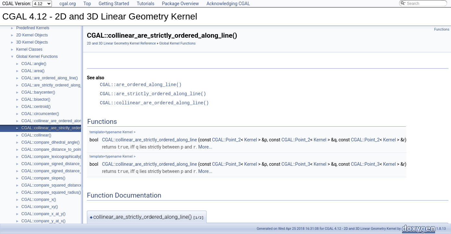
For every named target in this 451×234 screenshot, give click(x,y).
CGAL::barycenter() (38, 92)
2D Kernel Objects (32, 35)
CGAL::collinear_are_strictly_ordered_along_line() (64, 128)
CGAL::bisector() (35, 99)
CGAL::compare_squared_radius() (51, 192)
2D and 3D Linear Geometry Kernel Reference (121, 43)
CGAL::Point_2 (226, 139)
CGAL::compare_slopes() (43, 178)
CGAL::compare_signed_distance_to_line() (58, 164)
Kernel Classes (29, 49)
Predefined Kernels (32, 28)
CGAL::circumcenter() (40, 113)
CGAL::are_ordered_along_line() (49, 78)
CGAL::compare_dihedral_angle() (50, 142)
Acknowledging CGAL (228, 3)
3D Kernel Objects (32, 42)
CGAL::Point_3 (226, 163)
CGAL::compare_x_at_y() (43, 214)
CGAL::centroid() (36, 106)
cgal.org (67, 3)
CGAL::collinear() (36, 135)
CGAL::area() (32, 71)
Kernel (250, 139)
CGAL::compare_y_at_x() (43, 221)
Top (87, 3)
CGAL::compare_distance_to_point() (53, 149)
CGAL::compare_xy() (39, 206)
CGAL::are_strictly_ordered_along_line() (56, 85)
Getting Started (114, 3)
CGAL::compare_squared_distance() (53, 185)
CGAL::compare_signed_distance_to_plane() (60, 171)
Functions (441, 29)
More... (205, 147)
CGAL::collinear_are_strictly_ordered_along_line (149, 139)
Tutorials (145, 3)
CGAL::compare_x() (38, 199)
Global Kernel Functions (37, 56)
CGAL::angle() (33, 63)
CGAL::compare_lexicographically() (52, 156)
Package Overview (180, 3)
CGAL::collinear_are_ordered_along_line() (57, 121)
